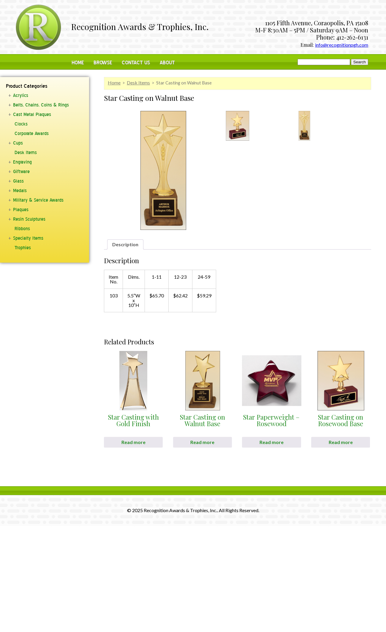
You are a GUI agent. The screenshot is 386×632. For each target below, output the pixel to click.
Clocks (21, 124)
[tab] (125, 244)
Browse (103, 62)
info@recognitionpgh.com (341, 45)
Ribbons (22, 228)
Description (125, 244)
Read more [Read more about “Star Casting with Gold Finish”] (133, 442)
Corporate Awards (32, 133)
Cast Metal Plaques (32, 114)
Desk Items (26, 152)
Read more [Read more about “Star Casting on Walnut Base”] (202, 442)
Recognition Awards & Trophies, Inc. (140, 27)
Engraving (22, 162)
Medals (20, 190)
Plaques (21, 209)
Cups (18, 143)
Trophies (23, 247)
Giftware (21, 171)
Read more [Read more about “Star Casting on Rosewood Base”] (341, 442)
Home (78, 62)
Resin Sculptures (29, 219)
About (167, 62)
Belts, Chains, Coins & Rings (41, 105)
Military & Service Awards (38, 200)
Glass (18, 181)
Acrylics (20, 95)
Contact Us (136, 62)
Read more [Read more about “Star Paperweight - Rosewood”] (272, 442)
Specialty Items (28, 238)
